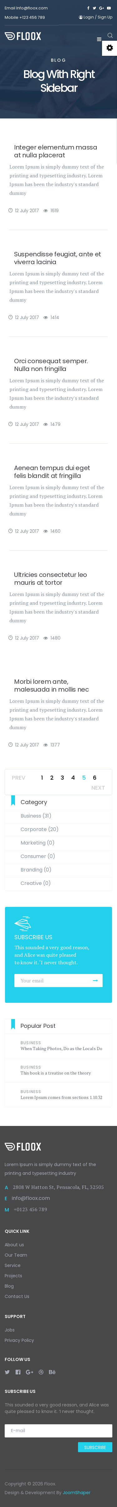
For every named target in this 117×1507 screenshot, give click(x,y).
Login (87, 17)
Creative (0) (36, 883)
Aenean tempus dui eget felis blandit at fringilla (52, 471)
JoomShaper (76, 1492)
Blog (9, 1286)
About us (14, 1245)
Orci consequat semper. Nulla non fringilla (51, 365)
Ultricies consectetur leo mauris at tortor (50, 578)
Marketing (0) (38, 842)
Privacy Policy (19, 1340)
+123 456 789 (32, 17)
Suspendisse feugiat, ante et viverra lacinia (57, 258)
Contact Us (17, 1296)
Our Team (16, 1255)
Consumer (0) (38, 856)
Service (13, 1265)
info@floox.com (31, 1198)
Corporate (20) (40, 829)
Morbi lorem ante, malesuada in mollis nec (51, 685)
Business (31, 1042)
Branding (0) (36, 869)
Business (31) (36, 816)
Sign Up (105, 17)
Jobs (10, 1330)
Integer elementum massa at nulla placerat (55, 151)
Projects (13, 1276)
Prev (18, 778)
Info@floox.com (32, 8)
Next (98, 788)
